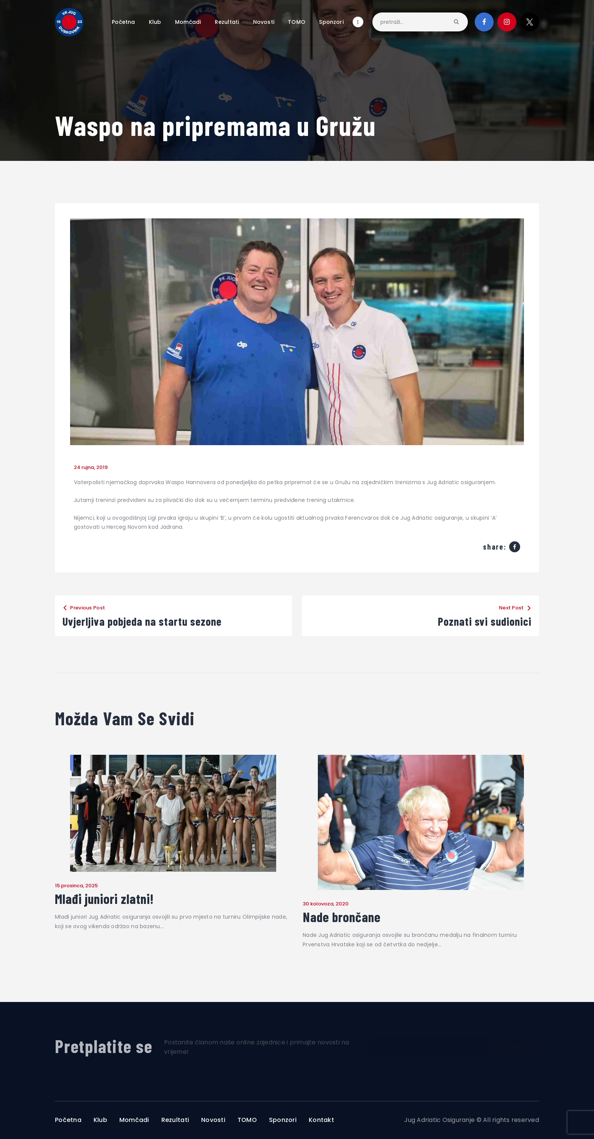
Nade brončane (342, 916)
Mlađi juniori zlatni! (104, 898)
